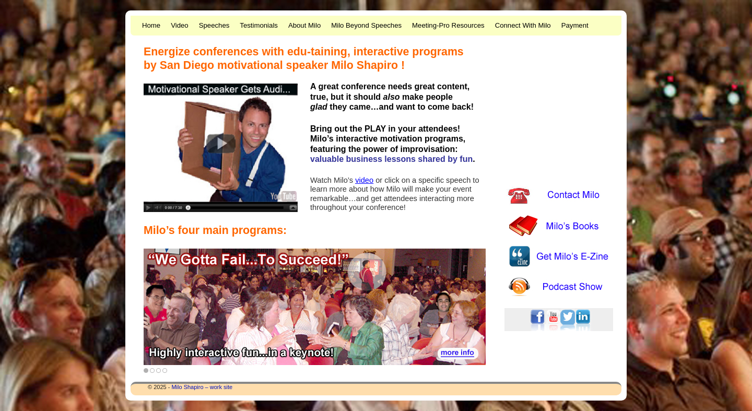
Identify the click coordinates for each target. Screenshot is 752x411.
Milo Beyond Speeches (366, 25)
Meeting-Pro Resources (448, 25)
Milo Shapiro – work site (201, 387)
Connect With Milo (523, 25)
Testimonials (259, 25)
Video (180, 25)
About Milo (304, 25)
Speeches (214, 25)
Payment (575, 25)
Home (151, 25)
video (364, 180)
